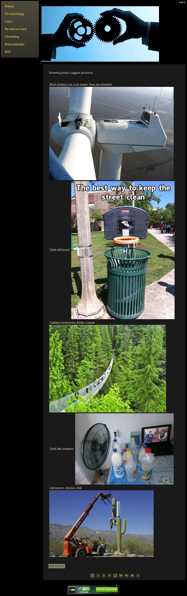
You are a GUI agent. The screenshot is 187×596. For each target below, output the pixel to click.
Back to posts (57, 566)
